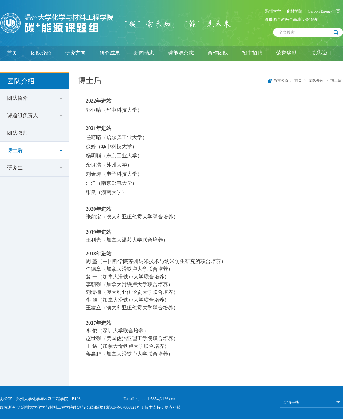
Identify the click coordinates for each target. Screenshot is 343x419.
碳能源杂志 (181, 53)
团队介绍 (41, 53)
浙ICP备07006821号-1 (124, 407)
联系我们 (320, 53)
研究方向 (75, 53)
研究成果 (109, 53)
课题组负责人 (22, 115)
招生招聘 (252, 53)
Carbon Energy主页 (324, 11)
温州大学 (273, 11)
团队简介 (17, 98)
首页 (12, 53)
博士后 (15, 150)
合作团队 (218, 53)
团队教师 (17, 133)
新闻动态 (144, 53)
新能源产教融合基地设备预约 (291, 19)
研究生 (15, 168)
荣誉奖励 (286, 53)
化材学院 (294, 11)
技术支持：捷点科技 (163, 407)
